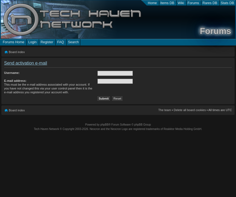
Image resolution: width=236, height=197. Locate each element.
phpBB (104, 124)
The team (164, 110)
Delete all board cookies (190, 110)
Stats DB (227, 3)
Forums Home (13, 42)
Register (46, 42)
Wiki (181, 3)
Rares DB (209, 3)
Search (73, 42)
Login (32, 42)
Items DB (167, 3)
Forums (193, 3)
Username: (12, 72)
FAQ (60, 42)
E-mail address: (15, 80)
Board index (17, 52)
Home (152, 3)
